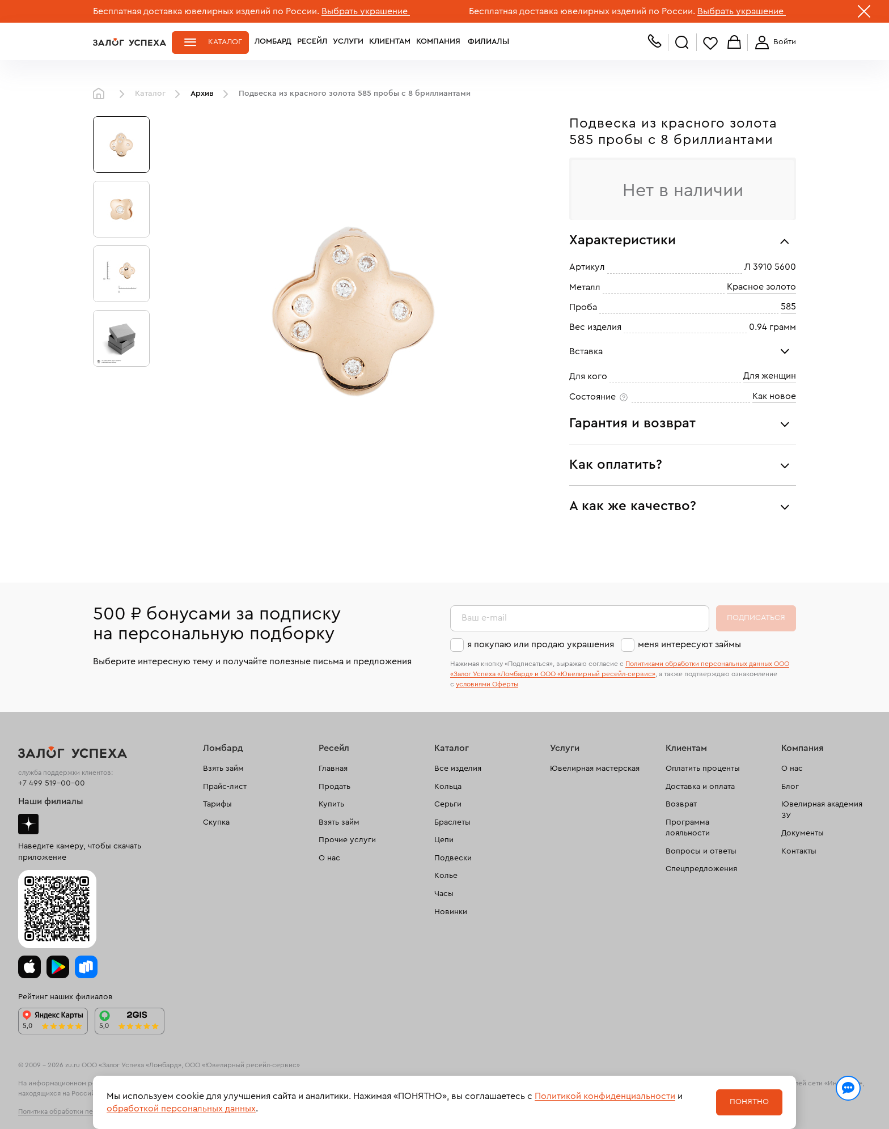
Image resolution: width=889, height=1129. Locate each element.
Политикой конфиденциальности (605, 1096)
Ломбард (273, 42)
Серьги (448, 804)
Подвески (453, 858)
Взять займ (223, 769)
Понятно (749, 1102)
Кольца (448, 787)
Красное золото (761, 286)
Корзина (734, 42)
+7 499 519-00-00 (51, 783)
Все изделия (457, 769)
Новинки (450, 912)
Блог (790, 787)
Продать (334, 787)
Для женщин (769, 375)
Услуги (348, 42)
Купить (331, 804)
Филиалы (486, 42)
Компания (438, 42)
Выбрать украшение (365, 11)
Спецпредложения (701, 869)
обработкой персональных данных (181, 1108)
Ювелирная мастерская (595, 769)
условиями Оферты (487, 684)
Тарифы (217, 804)
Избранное (710, 42)
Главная (101, 94)
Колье (446, 876)
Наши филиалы (50, 801)
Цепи (444, 840)
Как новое (774, 396)
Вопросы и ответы (701, 851)
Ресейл (312, 42)
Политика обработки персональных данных (87, 1111)
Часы (444, 894)
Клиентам (389, 42)
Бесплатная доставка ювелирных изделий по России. (206, 11)
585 (788, 306)
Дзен (28, 824)
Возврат (681, 804)
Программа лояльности (688, 828)
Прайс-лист (225, 787)
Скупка (216, 822)
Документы (802, 833)
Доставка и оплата (700, 787)
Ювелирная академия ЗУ (821, 810)
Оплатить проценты (703, 769)
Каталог (225, 42)
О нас (329, 858)
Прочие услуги (347, 840)
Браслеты (452, 822)
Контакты (798, 851)
